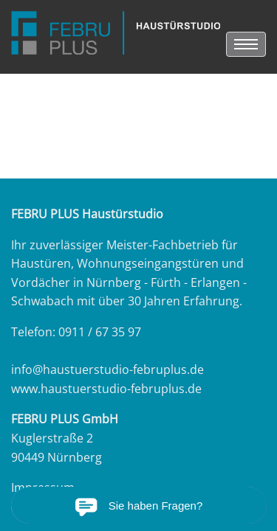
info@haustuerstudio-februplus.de (107, 369)
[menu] (246, 44)
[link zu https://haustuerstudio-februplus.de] (115, 33)
